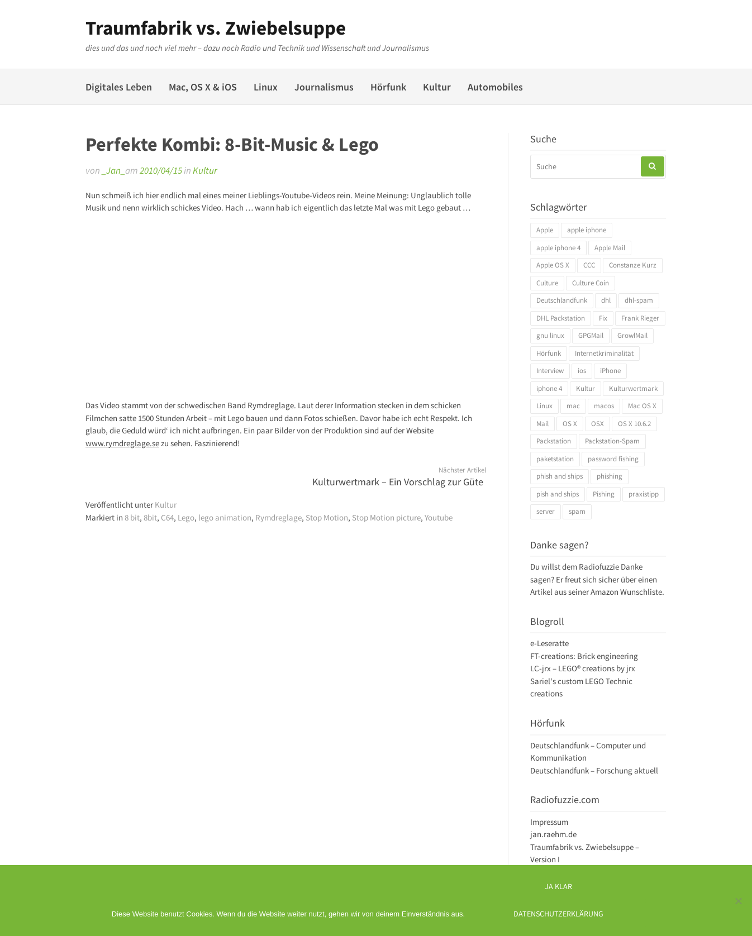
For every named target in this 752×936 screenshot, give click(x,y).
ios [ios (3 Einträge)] (582, 370)
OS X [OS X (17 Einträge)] (570, 423)
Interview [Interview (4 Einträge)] (550, 370)
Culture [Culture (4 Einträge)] (547, 283)
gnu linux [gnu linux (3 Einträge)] (550, 335)
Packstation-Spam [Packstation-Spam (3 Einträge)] (612, 441)
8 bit (132, 517)
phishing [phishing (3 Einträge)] (609, 476)
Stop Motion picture (386, 517)
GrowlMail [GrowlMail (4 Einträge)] (632, 335)
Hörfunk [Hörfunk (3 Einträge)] (548, 353)
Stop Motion (327, 517)
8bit (150, 517)
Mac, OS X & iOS (203, 86)
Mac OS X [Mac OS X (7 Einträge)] (642, 405)
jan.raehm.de (553, 834)
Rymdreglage (278, 517)
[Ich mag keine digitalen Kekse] (738, 900)
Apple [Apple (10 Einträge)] (544, 230)
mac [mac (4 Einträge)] (573, 405)
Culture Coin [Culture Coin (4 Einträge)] (590, 283)
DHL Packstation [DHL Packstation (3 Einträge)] (560, 318)
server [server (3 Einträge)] (545, 511)
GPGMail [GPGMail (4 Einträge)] (590, 335)
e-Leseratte (549, 643)
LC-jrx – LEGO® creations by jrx (582, 668)
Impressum (549, 821)
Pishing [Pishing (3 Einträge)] (604, 494)
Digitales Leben (118, 86)
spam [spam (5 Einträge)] (577, 511)
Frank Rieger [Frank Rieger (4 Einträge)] (640, 318)
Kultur (437, 86)
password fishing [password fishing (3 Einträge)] (613, 459)
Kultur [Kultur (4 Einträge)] (585, 388)
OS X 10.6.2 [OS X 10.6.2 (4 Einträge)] (634, 423)
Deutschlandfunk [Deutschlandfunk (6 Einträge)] (561, 300)
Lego (186, 517)
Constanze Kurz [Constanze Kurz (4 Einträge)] (632, 265)
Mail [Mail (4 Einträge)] (542, 423)
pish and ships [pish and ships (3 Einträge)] (557, 494)
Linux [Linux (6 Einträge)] (544, 405)
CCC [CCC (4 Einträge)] (589, 265)
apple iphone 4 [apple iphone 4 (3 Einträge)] (558, 247)
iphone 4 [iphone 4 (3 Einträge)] (549, 388)
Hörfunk (388, 86)
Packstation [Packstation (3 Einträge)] (553, 441)
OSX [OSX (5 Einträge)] (597, 423)
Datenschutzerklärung (558, 914)
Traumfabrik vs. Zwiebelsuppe (215, 28)
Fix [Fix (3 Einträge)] (603, 318)
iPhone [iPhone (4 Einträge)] (610, 370)
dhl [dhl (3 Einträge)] (606, 300)
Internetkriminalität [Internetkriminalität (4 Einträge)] (604, 353)
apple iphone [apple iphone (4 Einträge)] (586, 230)
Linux (266, 86)
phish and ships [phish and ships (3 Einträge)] (559, 476)
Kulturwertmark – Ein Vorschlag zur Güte (397, 481)
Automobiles (495, 86)
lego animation (224, 517)
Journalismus (324, 86)
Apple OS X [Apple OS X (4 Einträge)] (552, 265)
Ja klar (558, 886)
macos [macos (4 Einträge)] (604, 405)
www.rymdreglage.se (122, 443)
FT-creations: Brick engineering (584, 656)
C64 (167, 517)
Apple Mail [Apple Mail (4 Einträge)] (609, 247)
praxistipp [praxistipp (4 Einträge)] (644, 494)
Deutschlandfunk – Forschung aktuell (594, 770)
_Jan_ (113, 170)
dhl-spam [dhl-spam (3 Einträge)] (639, 300)
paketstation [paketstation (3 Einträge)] (555, 459)
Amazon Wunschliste (626, 591)
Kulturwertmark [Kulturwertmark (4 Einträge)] (633, 388)
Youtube (439, 517)
